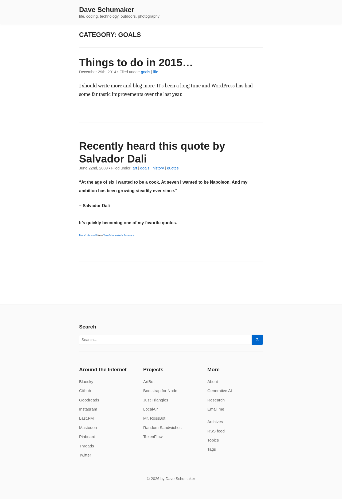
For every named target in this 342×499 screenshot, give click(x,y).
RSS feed (216, 431)
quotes (172, 168)
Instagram (88, 409)
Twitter (85, 455)
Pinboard (87, 436)
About (212, 381)
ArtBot (148, 381)
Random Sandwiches (162, 427)
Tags (211, 449)
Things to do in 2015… (136, 62)
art (135, 168)
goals (145, 72)
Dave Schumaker (106, 9)
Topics (213, 440)
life (155, 72)
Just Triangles (155, 400)
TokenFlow (153, 436)
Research (216, 400)
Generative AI (219, 390)
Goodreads (89, 400)
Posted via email (88, 235)
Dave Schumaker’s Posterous (118, 235)
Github (85, 390)
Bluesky (86, 381)
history (158, 168)
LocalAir (150, 409)
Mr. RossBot (154, 418)
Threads (86, 446)
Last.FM (86, 418)
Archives (215, 421)
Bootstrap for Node (160, 390)
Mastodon (88, 427)
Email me (215, 409)
